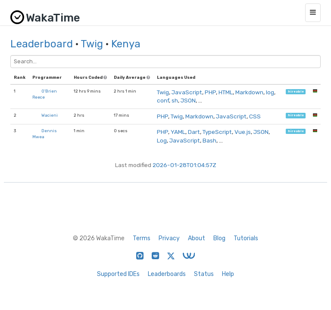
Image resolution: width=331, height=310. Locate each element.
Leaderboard (41, 44)
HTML (226, 92)
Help (228, 274)
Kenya (126, 44)
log (270, 92)
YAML (178, 131)
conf (163, 100)
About (196, 238)
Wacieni (49, 115)
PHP (210, 92)
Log (162, 140)
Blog (219, 238)
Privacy (169, 238)
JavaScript (187, 92)
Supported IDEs (118, 274)
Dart (194, 131)
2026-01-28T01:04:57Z (184, 164)
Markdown (249, 92)
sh (175, 100)
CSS (255, 116)
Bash (209, 140)
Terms (141, 238)
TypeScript (217, 131)
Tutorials (246, 238)
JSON (188, 100)
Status (204, 274)
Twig (92, 44)
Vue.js (242, 131)
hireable (296, 91)
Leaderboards (167, 274)
